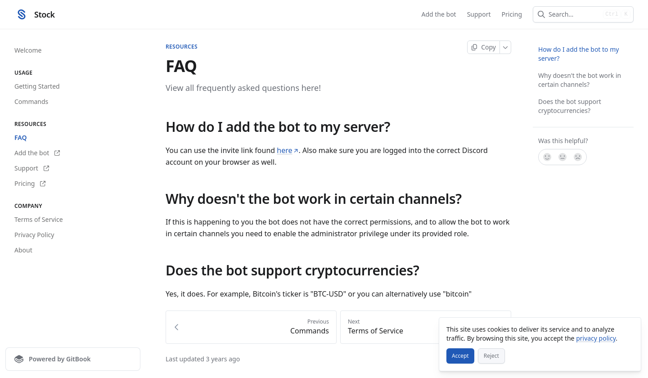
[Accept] (460, 356)
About (23, 250)
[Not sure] (562, 157)
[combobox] (574, 14)
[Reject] (491, 356)
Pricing (512, 14)
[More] (505, 47)
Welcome (27, 50)
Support (479, 14)
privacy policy (596, 338)
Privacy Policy (34, 234)
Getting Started (37, 86)
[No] (578, 157)
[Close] (630, 328)
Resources (182, 46)
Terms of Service (38, 219)
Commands (31, 101)
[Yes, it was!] (547, 157)
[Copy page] (483, 47)
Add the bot (438, 14)
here (287, 150)
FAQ (20, 137)
